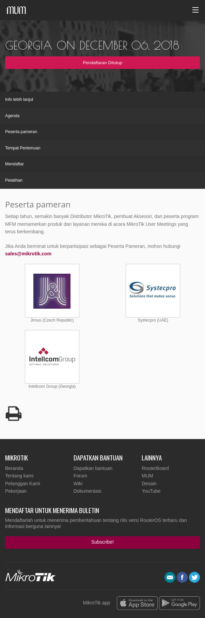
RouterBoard (155, 468)
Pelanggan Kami (22, 483)
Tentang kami (19, 475)
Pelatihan (13, 180)
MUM (147, 475)
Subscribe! (102, 542)
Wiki (78, 483)
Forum (80, 475)
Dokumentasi (87, 491)
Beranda (14, 468)
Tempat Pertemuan (23, 148)
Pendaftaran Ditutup (102, 62)
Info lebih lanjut (19, 99)
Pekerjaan (16, 491)
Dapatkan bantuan (93, 468)
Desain (149, 483)
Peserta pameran (21, 131)
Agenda (12, 115)
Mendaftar (14, 164)
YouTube (151, 491)
